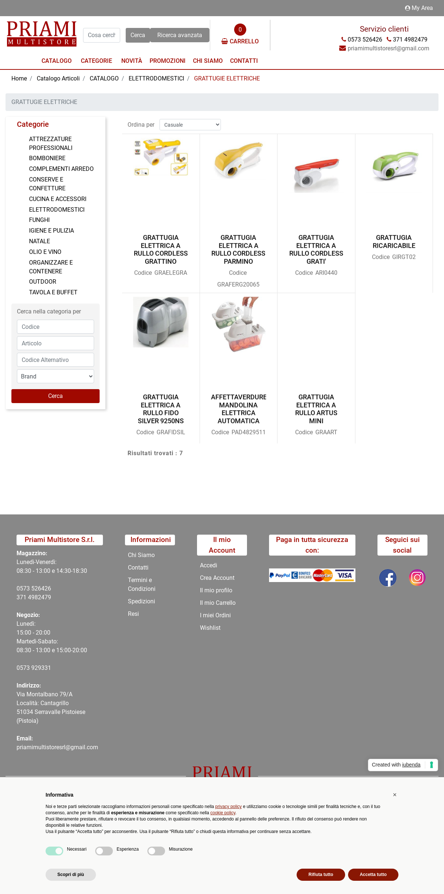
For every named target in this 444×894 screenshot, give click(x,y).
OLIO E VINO (45, 251)
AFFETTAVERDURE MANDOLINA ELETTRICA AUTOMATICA (238, 405)
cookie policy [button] (222, 812)
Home (19, 78)
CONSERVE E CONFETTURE (47, 184)
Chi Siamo (208, 60)
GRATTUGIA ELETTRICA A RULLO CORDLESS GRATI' (316, 246)
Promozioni (168, 60)
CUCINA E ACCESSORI (57, 198)
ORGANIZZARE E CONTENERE (51, 267)
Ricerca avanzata (179, 35)
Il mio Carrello (218, 602)
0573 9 (26, 667)
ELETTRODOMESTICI (156, 78)
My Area (419, 7)
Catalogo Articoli (58, 78)
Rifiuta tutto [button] (320, 874)
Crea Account (217, 577)
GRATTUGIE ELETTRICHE (227, 78)
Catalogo (57, 60)
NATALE (39, 241)
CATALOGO (104, 78)
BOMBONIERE (47, 158)
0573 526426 (34, 588)
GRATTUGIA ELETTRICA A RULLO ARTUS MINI (316, 405)
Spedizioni (141, 601)
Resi (133, 613)
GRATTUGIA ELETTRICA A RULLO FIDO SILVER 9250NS (161, 405)
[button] (138, 35)
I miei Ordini (215, 615)
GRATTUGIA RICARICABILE (394, 238)
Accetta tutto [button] (373, 874)
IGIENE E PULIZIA (51, 230)
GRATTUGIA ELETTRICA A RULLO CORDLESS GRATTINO (161, 246)
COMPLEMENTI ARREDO (61, 168)
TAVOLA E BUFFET (53, 292)
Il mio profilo (216, 590)
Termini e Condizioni (141, 584)
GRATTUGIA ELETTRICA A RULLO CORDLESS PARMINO (238, 246)
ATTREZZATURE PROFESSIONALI (50, 143)
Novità (131, 60)
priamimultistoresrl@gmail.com (57, 747)
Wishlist (210, 627)
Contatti (244, 60)
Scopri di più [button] (70, 874)
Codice (143, 269)
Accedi (208, 565)
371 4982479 (34, 597)
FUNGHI (39, 219)
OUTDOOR (42, 281)
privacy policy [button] (228, 806)
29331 (43, 667)
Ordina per (141, 121)
